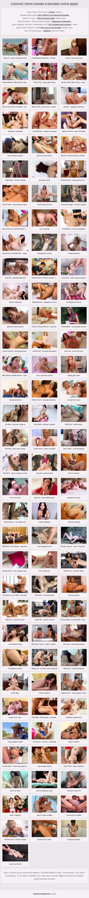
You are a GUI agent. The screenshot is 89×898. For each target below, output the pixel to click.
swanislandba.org (41, 894)
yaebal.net (47, 31)
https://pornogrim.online (46, 18)
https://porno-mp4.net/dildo (51, 27)
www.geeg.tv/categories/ (61, 21)
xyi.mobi (51, 12)
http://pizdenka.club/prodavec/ (60, 24)
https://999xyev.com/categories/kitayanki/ (53, 15)
